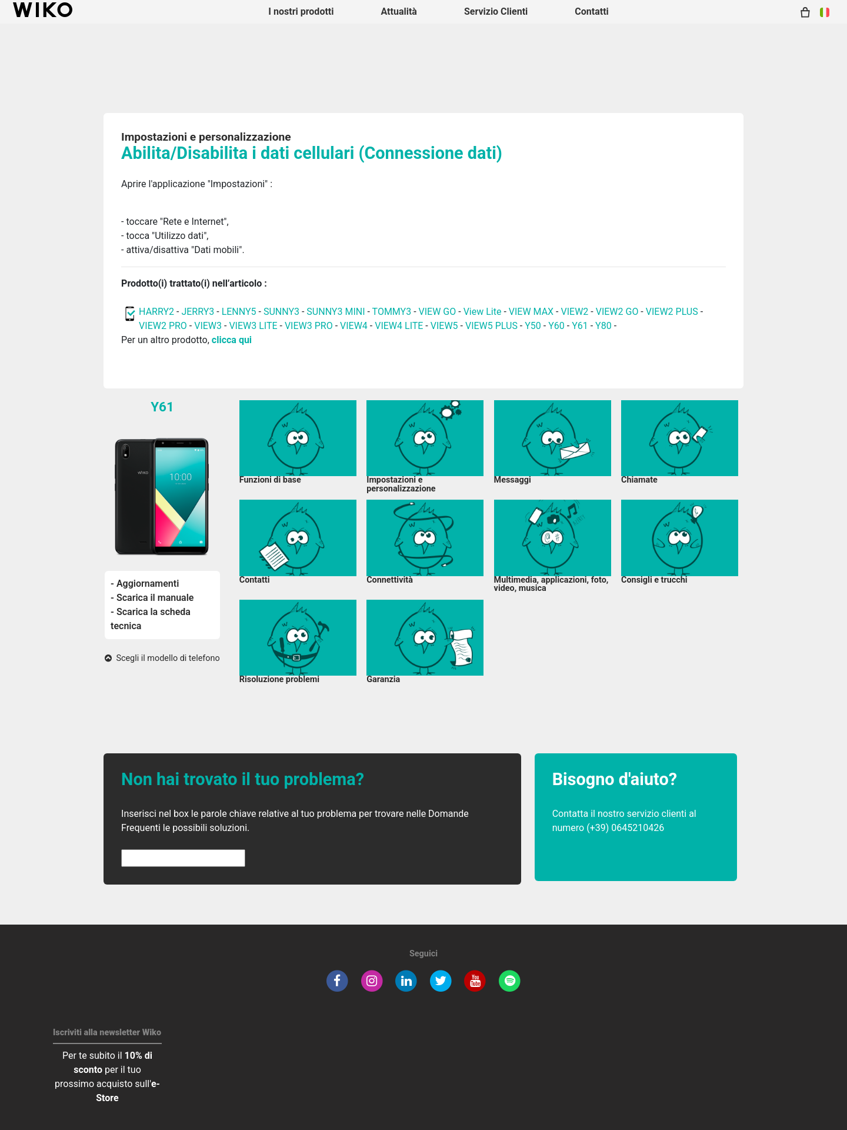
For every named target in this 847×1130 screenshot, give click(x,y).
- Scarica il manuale (152, 597)
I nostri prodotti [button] (301, 11)
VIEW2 (575, 311)
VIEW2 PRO (163, 325)
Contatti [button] (592, 11)
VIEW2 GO (617, 311)
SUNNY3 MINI (335, 311)
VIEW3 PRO (309, 325)
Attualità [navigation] (398, 11)
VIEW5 (446, 325)
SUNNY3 (281, 311)
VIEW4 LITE (399, 325)
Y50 (533, 325)
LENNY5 (239, 311)
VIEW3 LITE (253, 325)
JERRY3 (198, 311)
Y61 (580, 325)
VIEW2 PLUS (672, 311)
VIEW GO (437, 311)
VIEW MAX (531, 311)
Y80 (603, 325)
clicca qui (232, 339)
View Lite (482, 311)
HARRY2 (156, 311)
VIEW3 (208, 325)
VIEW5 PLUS (491, 325)
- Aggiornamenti (145, 583)
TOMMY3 (392, 311)
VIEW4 (354, 325)
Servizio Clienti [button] (496, 11)
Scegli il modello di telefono (162, 658)
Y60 (556, 325)
